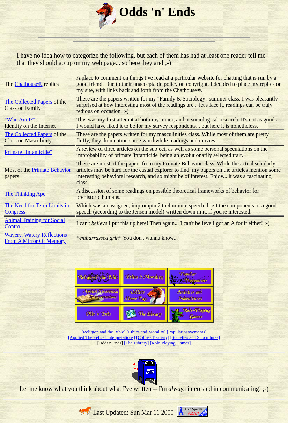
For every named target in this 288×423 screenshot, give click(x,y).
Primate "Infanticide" (28, 152)
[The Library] (136, 343)
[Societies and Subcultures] (195, 337)
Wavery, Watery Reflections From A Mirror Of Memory (36, 238)
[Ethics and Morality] (146, 331)
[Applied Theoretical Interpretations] (101, 337)
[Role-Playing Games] (170, 343)
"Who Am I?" (20, 120)
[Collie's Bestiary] (152, 337)
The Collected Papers (28, 102)
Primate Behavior (51, 170)
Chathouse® (29, 84)
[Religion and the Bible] (103, 331)
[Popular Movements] (187, 331)
